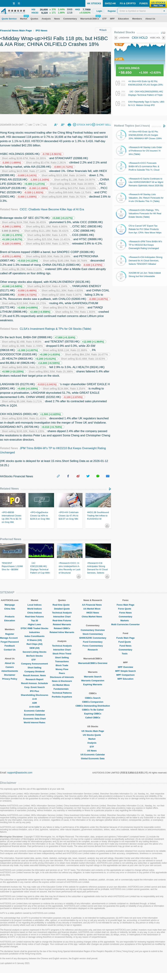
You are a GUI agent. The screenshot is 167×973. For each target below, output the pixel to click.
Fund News (125, 645)
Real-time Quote (62, 605)
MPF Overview (125, 667)
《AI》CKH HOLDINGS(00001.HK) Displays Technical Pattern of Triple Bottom (145, 95)
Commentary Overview (93, 630)
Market (92, 739)
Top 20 (34, 620)
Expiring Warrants (92, 684)
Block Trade (62, 665)
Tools (125, 653)
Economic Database (34, 714)
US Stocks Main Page (92, 731)
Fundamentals (62, 689)
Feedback (10, 645)
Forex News (125, 612)
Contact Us (10, 649)
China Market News (93, 616)
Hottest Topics (132, 125)
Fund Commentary (93, 642)
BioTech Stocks (34, 656)
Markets (125, 620)
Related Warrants (62, 624)
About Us (10, 663)
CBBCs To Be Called (92, 709)
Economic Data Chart (34, 718)
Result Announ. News (34, 675)
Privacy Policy (9, 679)
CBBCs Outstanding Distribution (92, 706)
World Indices (34, 608)
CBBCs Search (93, 698)
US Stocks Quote (92, 735)
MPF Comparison (125, 675)
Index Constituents (34, 636)
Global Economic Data (92, 758)
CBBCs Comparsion (92, 702)
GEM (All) (34, 648)
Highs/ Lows (34, 624)
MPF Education (125, 679)
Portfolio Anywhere (62, 696)
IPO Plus (34, 691)
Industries (34, 632)
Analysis (92, 743)
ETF (34, 659)
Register (9, 634)
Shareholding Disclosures (34, 695)
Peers (62, 673)
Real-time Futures (34, 616)
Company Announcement (34, 663)
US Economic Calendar (93, 754)
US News (92, 750)
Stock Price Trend (61, 653)
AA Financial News (92, 605)
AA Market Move (61, 685)
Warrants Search (93, 676)
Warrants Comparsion (92, 680)
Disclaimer (9, 675)
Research (93, 649)
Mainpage (10, 605)
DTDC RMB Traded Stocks (34, 628)
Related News (9, 488)
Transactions (62, 661)
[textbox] (142, 11)
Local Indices (34, 605)
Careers (10, 667)
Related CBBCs (62, 628)
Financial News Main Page (16, 30)
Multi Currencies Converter (125, 624)
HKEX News (92, 612)
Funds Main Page (125, 638)
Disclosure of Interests (62, 677)
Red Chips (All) (34, 644)
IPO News (41, 30)
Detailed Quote (62, 608)
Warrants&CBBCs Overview (92, 663)
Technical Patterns (62, 693)
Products (9, 616)
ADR (34, 703)
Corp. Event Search (34, 687)
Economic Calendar (34, 710)
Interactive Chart (62, 616)
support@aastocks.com (19, 772)
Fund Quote (125, 642)
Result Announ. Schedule (34, 683)
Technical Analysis (62, 612)
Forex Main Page (125, 605)
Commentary (125, 616)
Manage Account (9, 638)
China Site (9, 608)
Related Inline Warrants (62, 632)
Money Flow (62, 669)
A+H (34, 699)
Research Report (34, 679)
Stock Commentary (93, 634)
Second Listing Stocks (34, 652)
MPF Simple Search (125, 671)
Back (103, 30)
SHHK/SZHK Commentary (92, 638)
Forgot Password (10, 642)
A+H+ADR (34, 707)
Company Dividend (35, 671)
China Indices (34, 612)
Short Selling (34, 667)
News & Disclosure (62, 681)
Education (9, 620)
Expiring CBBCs (92, 713)
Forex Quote (125, 608)
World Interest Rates (34, 722)
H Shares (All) (34, 640)
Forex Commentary (93, 645)
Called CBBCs (92, 717)
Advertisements (9, 671)
